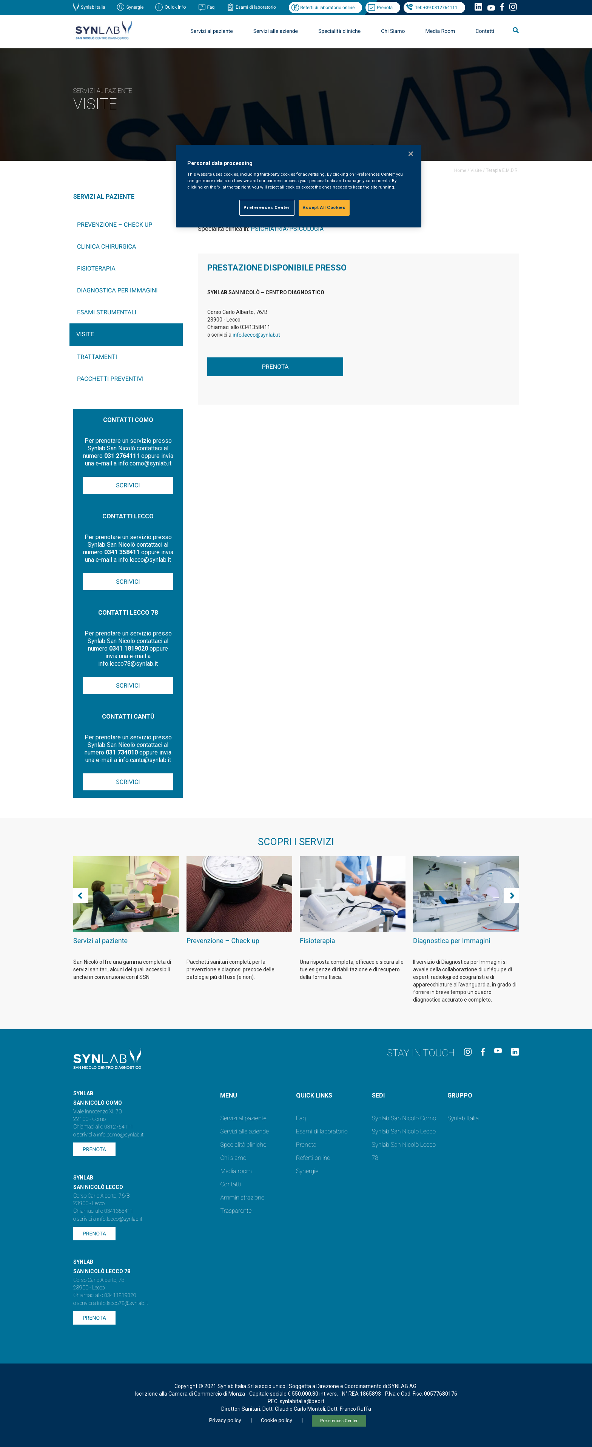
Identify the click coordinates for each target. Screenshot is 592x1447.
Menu (228, 1095)
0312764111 (118, 1127)
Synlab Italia (93, 7)
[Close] (410, 153)
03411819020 (120, 1295)
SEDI (378, 1095)
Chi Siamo (393, 31)
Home (460, 170)
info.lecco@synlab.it (256, 335)
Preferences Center (339, 1420)
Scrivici (128, 485)
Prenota (385, 7)
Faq (210, 7)
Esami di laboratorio (256, 7)
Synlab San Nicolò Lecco (404, 1131)
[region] (298, 186)
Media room (235, 1171)
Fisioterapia (96, 268)
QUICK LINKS (314, 1095)
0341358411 (118, 1211)
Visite (476, 170)
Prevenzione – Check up (114, 224)
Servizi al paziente (212, 31)
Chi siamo (233, 1157)
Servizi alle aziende (275, 31)
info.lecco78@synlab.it (122, 1303)
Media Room (440, 31)
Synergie (135, 7)
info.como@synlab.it (120, 1135)
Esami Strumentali (106, 312)
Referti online (313, 1157)
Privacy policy (225, 1421)
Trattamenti (97, 356)
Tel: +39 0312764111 (436, 7)
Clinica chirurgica (106, 246)
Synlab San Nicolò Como (404, 1118)
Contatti (484, 31)
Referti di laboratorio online (327, 7)
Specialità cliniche (339, 31)
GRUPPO (459, 1095)
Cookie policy (276, 1421)
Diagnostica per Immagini (117, 290)
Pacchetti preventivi (110, 378)
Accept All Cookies (324, 207)
